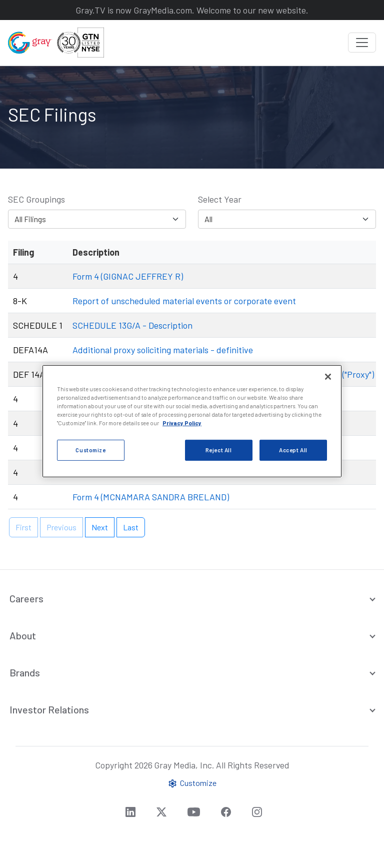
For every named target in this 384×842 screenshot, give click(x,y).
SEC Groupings (36, 199)
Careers (27, 598)
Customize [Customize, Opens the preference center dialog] (91, 450)
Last (130, 527)
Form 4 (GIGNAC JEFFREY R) (127, 276)
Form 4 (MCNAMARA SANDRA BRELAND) (150, 496)
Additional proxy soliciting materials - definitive (162, 349)
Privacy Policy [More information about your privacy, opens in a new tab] (182, 423)
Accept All (293, 450)
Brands (25, 672)
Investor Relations (49, 709)
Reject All (219, 450)
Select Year (220, 199)
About (23, 635)
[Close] (328, 376)
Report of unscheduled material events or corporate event (184, 300)
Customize (192, 783)
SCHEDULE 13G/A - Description (132, 325)
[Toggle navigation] (362, 43)
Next (100, 527)
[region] (192, 420)
